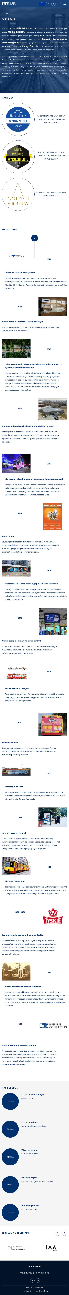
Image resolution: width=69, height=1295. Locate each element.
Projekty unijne (27, 1273)
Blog (47, 1273)
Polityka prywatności (34, 1287)
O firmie (39, 1273)
